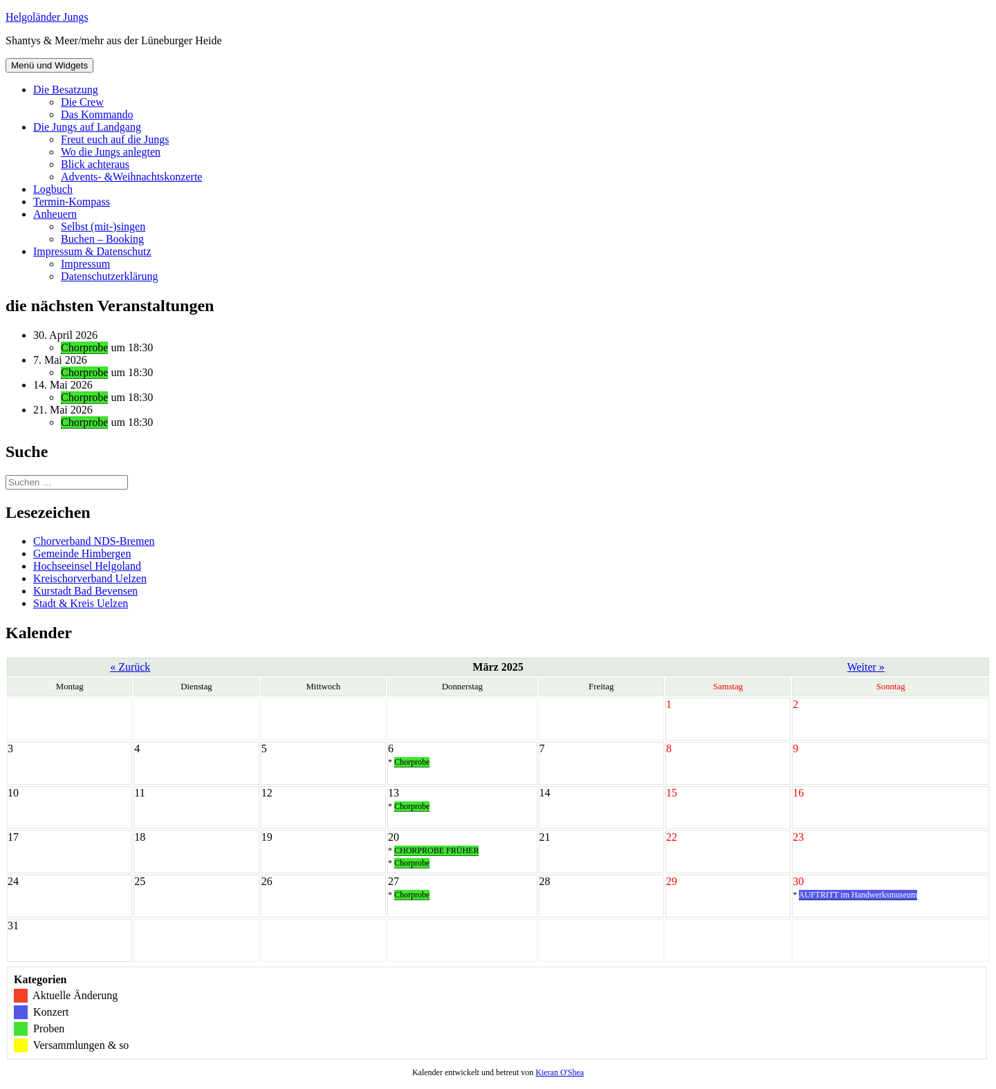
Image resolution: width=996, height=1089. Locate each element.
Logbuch (53, 189)
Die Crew (82, 102)
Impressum (85, 264)
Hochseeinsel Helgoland (87, 566)
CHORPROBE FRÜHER (436, 850)
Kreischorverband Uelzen (90, 578)
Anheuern (55, 214)
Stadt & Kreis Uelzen (80, 603)
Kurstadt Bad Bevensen (85, 591)
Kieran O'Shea (559, 1072)
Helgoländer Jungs (47, 17)
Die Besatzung (65, 89)
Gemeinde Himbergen (82, 553)
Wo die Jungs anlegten (110, 152)
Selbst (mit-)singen (103, 226)
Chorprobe (84, 347)
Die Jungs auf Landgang (87, 127)
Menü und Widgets (49, 65)
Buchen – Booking (102, 239)
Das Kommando (97, 114)
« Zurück (130, 667)
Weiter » (866, 667)
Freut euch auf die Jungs (115, 139)
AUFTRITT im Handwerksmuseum (858, 895)
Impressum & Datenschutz (92, 251)
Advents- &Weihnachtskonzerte (131, 177)
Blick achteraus (95, 164)
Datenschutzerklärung (109, 276)
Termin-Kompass (71, 201)
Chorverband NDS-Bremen (94, 541)
